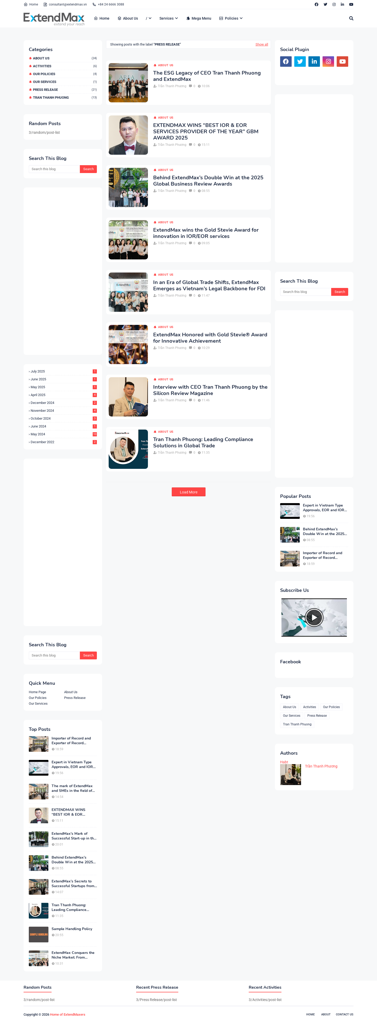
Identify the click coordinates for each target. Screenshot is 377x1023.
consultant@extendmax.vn (65, 4)
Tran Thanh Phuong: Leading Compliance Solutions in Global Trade (73, 907)
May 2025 (64, 387)
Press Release (65, 90)
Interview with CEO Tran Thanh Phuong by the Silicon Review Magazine (210, 390)
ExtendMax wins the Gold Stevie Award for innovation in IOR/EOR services (206, 233)
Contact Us (344, 1014)
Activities (65, 66)
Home (31, 4)
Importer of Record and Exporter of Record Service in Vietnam (71, 741)
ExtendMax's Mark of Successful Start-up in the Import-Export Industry (74, 836)
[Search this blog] (54, 169)
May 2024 (64, 434)
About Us (65, 58)
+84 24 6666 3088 (108, 4)
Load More (188, 492)
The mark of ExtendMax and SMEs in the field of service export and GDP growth (72, 788)
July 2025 (64, 371)
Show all (262, 44)
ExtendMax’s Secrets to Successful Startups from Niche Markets (73, 883)
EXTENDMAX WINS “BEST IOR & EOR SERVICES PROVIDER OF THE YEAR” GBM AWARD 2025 (74, 812)
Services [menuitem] (166, 18)
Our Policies (65, 74)
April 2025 (64, 395)
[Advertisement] (63, 271)
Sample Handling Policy (72, 929)
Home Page (37, 692)
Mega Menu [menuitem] (198, 18)
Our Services (65, 82)
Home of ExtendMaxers (67, 1014)
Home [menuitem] (101, 18)
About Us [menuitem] (127, 18)
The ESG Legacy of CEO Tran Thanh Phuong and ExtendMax (207, 76)
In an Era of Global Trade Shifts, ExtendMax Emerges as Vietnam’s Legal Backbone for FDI (209, 285)
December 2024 (64, 403)
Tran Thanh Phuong (65, 97)
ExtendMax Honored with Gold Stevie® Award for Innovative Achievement (210, 338)
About (326, 1014)
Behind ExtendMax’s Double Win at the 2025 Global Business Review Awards (72, 860)
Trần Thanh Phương (172, 86)
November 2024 (64, 411)
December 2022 (64, 442)
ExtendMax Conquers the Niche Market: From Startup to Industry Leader (74, 955)
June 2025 (64, 379)
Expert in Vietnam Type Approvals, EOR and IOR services (72, 764)
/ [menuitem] (146, 18)
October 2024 (64, 418)
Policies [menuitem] (228, 18)
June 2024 (64, 426)
